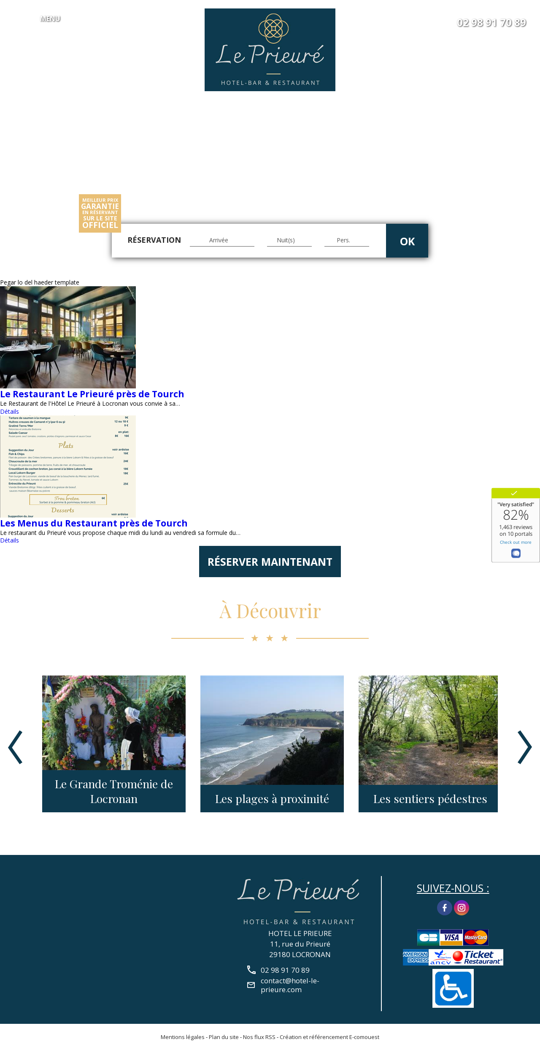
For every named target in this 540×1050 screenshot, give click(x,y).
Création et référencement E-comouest (329, 1037)
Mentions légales (183, 1037)
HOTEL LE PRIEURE (300, 933)
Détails (9, 411)
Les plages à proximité (272, 798)
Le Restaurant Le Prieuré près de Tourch (92, 394)
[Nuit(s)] (289, 240)
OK (407, 241)
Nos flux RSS (259, 1037)
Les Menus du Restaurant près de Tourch (94, 523)
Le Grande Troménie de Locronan (114, 791)
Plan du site (224, 1037)
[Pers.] (346, 240)
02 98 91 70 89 (491, 22)
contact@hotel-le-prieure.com (290, 985)
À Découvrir (270, 610)
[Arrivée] (222, 240)
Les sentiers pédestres (430, 798)
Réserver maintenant (270, 561)
